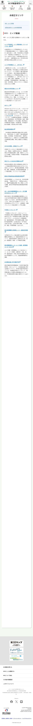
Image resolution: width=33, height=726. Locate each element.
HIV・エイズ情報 (9, 23)
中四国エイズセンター (10, 210)
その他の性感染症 (7, 679)
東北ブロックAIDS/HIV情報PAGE (13, 161)
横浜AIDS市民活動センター (12, 88)
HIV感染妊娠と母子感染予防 (12, 262)
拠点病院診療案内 (9, 129)
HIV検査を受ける (7, 667)
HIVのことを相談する (8, 671)
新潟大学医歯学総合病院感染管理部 (14, 176)
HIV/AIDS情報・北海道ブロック (13, 146)
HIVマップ (7, 105)
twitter (16, 701)
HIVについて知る (7, 675)
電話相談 (9, 115)
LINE (21, 701)
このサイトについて (8, 683)
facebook (11, 701)
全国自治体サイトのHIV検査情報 (13, 27)
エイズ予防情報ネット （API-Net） (14, 65)
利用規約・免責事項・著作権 (7, 718)
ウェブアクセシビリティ (26, 718)
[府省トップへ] (6, 715)
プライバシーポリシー (17, 718)
